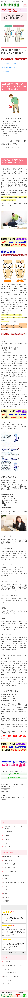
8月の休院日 (6, 984)
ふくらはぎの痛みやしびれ (10, 871)
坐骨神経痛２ (7, 878)
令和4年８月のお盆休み (9, 972)
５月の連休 (6, 969)
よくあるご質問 (7, 831)
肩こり (5, 889)
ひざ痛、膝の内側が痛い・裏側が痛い (13, 882)
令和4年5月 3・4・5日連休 (11, 976)
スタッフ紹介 (7, 839)
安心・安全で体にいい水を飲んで (12, 856)
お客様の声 (6, 835)
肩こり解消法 (7, 961)
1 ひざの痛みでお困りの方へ (8, 63)
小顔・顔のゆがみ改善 (9, 864)
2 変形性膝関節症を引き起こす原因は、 (11, 67)
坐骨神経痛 (6, 901)
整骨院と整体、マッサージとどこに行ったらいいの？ (14, 827)
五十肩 (5, 886)
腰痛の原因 (6, 875)
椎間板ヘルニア (7, 897)
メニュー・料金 (7, 846)
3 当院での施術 (5, 71)
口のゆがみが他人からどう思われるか (13, 965)
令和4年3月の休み (8, 980)
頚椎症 (5, 893)
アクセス (5, 843)
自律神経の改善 (7, 860)
